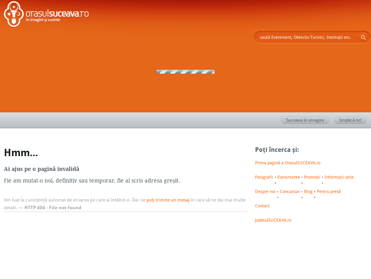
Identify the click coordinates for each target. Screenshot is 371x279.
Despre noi (265, 191)
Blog (308, 191)
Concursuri (290, 191)
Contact (262, 205)
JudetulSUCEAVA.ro (273, 220)
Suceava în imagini (308, 120)
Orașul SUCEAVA (46, 15)
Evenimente (288, 177)
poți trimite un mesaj (167, 200)
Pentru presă (329, 191)
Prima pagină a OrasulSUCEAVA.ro (287, 162)
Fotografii (264, 177)
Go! (363, 37)
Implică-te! (353, 120)
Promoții (312, 177)
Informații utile (339, 177)
